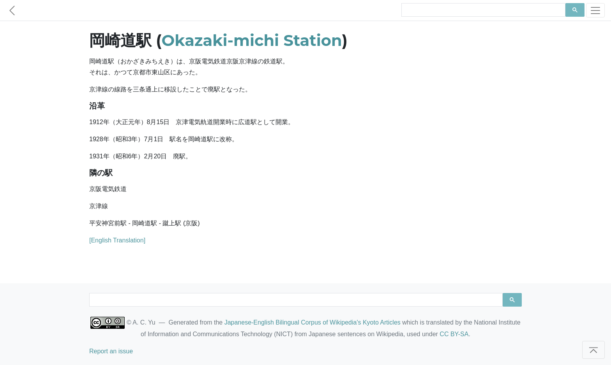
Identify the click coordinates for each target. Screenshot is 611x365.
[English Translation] (117, 240)
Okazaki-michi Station (252, 40)
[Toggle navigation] (595, 10)
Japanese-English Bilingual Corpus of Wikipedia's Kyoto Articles (312, 322)
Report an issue (111, 351)
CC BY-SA (454, 334)
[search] (482, 10)
